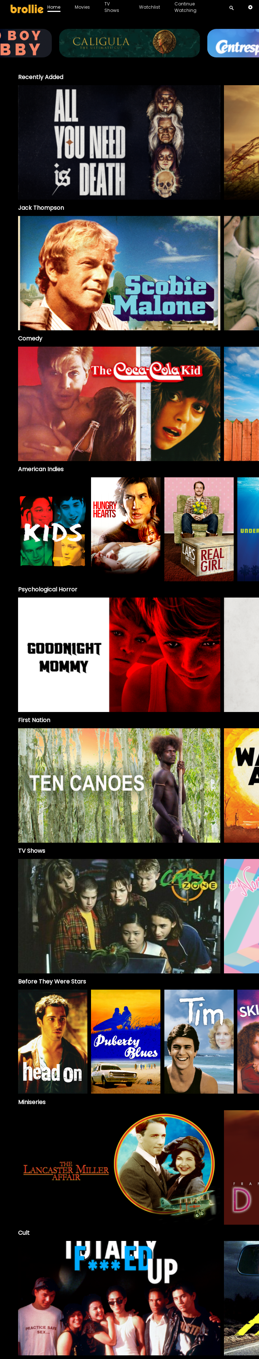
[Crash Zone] (119, 916)
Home (53, 7)
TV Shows (111, 7)
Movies (82, 7)
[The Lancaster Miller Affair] (119, 1167)
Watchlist (149, 7)
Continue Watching (185, 7)
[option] (119, 142)
